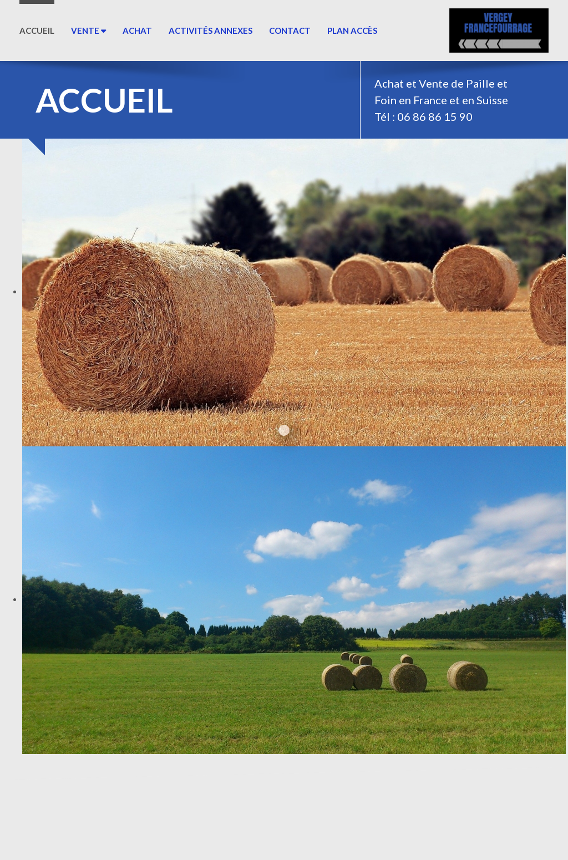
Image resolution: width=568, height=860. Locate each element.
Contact (290, 30)
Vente (88, 30)
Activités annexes (210, 30)
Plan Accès (352, 30)
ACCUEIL (36, 30)
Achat (137, 30)
